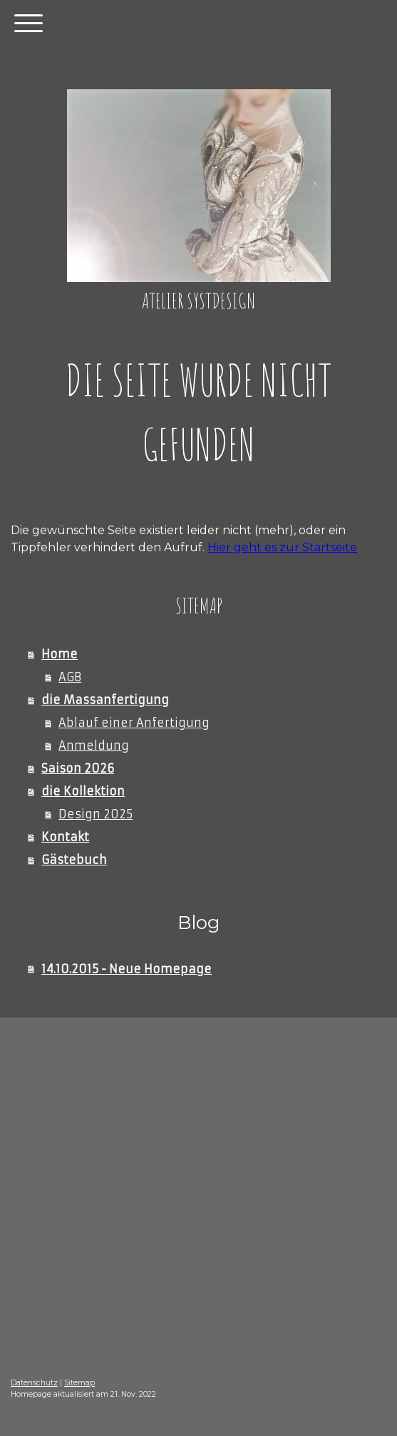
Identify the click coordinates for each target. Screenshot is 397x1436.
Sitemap (79, 1382)
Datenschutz (34, 1382)
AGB (69, 677)
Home (59, 654)
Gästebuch (74, 860)
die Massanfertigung (105, 700)
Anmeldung (93, 745)
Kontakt (65, 837)
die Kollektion (83, 791)
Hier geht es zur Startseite (282, 547)
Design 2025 (95, 814)
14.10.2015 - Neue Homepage (126, 969)
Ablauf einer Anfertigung (134, 723)
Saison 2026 (77, 768)
